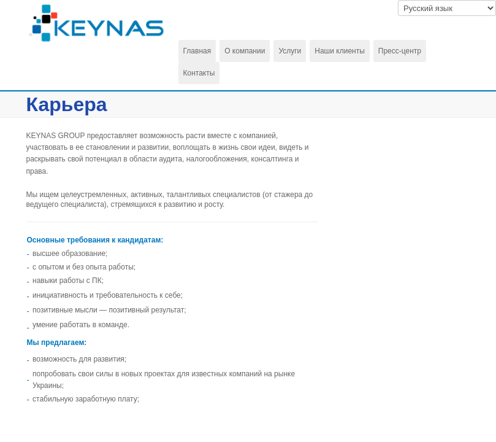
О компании (244, 51)
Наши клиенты (340, 51)
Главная (197, 51)
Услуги (289, 51)
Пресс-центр (399, 51)
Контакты (199, 73)
